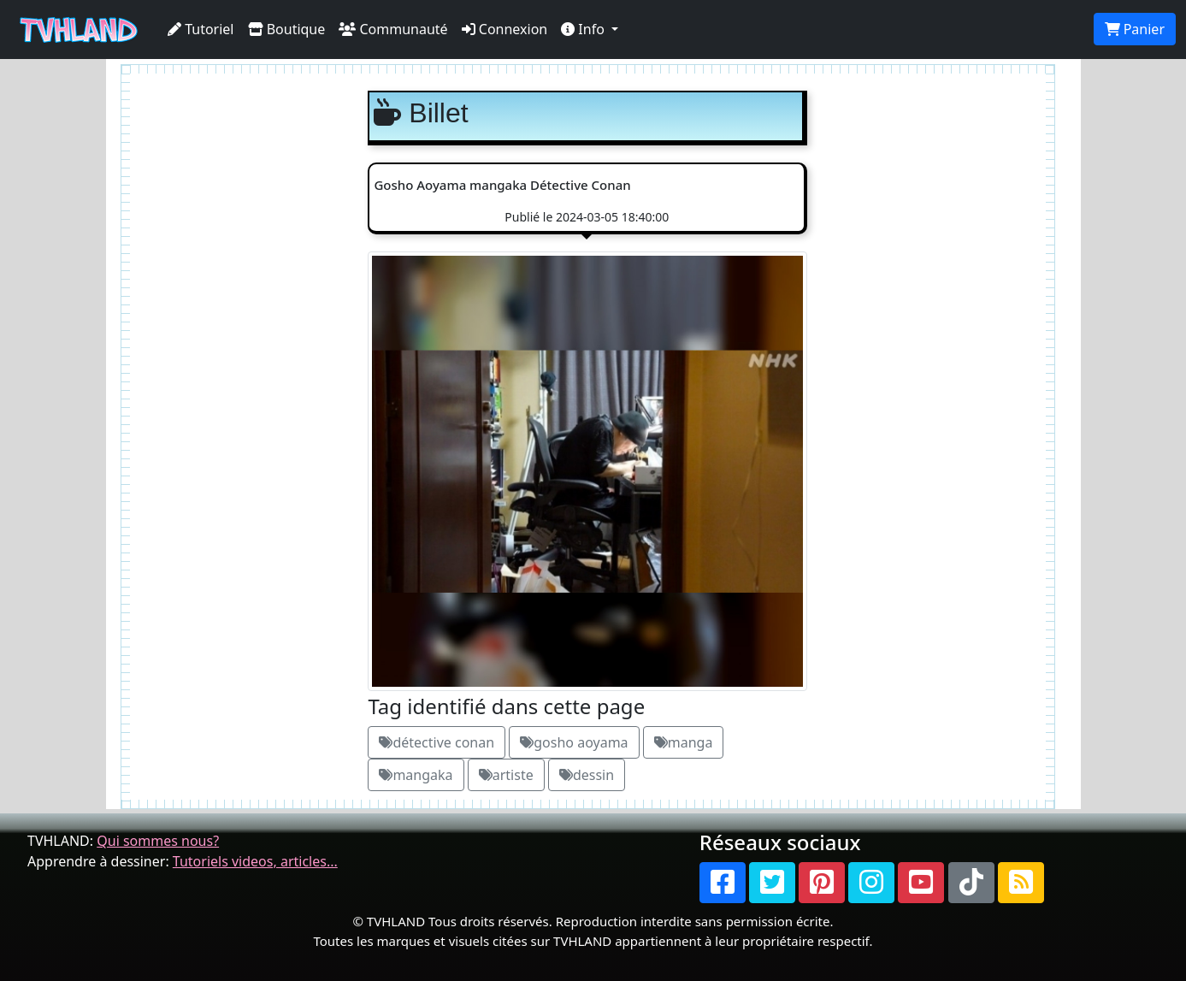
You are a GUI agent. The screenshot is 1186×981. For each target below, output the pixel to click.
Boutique (287, 29)
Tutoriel (201, 29)
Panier (1135, 29)
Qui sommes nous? (158, 840)
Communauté (393, 29)
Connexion (505, 29)
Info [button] (584, 29)
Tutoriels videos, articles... (255, 861)
